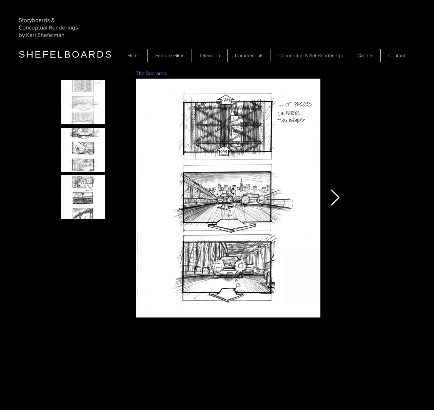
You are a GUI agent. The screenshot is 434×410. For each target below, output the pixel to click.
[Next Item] (335, 198)
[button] (209, 55)
